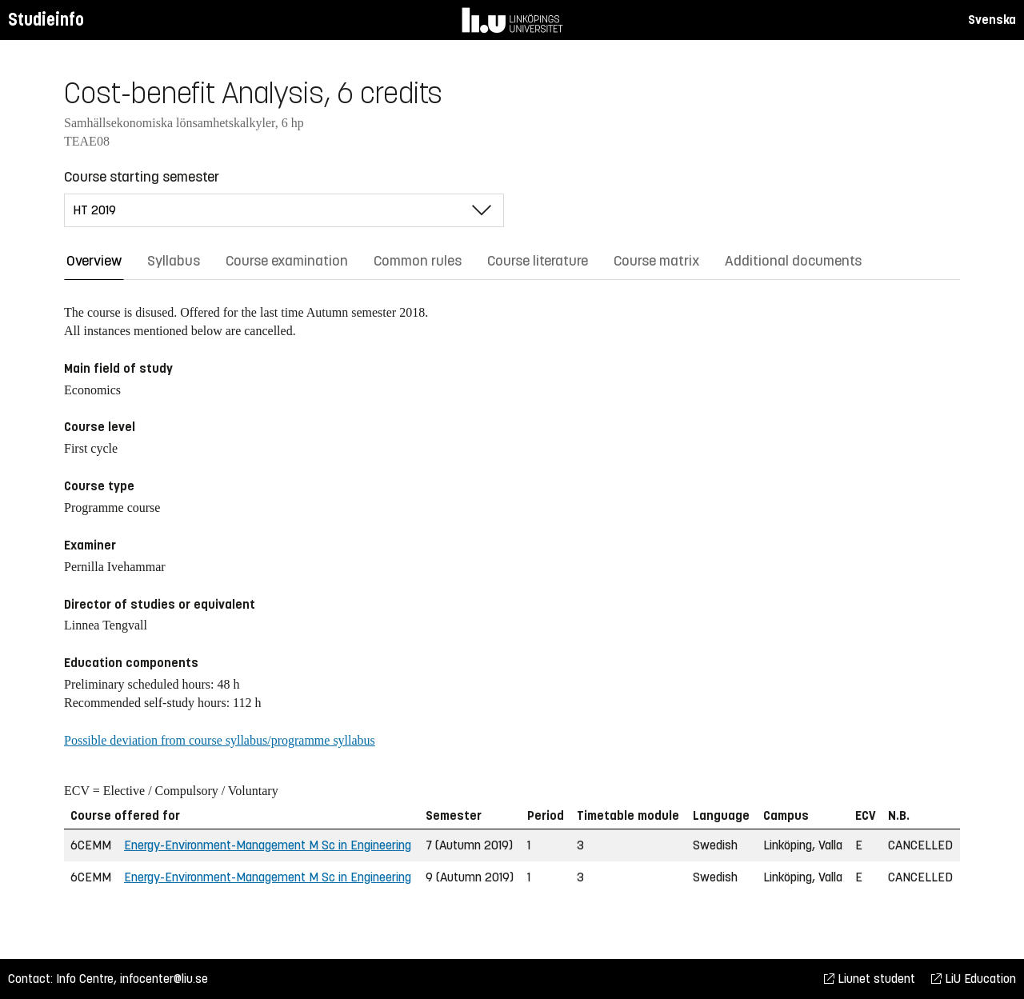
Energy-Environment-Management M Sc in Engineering (267, 845)
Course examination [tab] (287, 261)
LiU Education (973, 978)
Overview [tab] (94, 261)
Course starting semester (141, 177)
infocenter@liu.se (164, 978)
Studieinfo (46, 19)
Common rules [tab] (418, 261)
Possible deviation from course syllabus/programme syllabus (219, 740)
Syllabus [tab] (173, 261)
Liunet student (869, 978)
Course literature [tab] (537, 261)
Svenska (992, 19)
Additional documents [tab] (793, 261)
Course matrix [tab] (656, 261)
